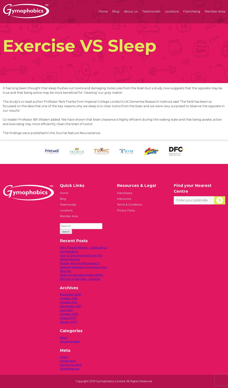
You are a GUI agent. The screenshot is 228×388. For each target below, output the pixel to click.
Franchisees (124, 193)
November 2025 (70, 294)
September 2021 (70, 306)
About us (131, 11)
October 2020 (69, 314)
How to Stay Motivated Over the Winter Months (81, 257)
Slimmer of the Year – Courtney (80, 279)
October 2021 (68, 302)
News (63, 337)
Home (103, 11)
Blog (115, 11)
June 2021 (66, 310)
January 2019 (68, 322)
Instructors (124, 199)
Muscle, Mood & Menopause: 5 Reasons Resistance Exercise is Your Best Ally (83, 267)
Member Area (215, 11)
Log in (64, 357)
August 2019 (68, 318)
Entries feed (68, 361)
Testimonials (151, 11)
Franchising (191, 11)
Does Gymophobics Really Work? (81, 275)
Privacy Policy (126, 210)
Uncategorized (69, 341)
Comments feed (70, 365)
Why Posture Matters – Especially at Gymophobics (83, 249)
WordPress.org (69, 368)
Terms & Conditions (129, 204)
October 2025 (69, 298)
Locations (172, 11)
